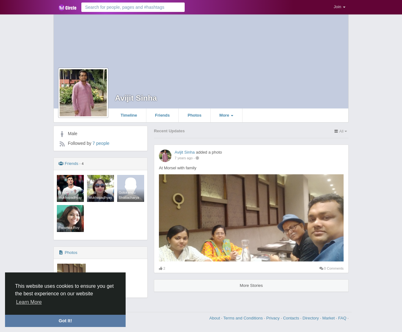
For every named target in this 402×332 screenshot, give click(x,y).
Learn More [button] (29, 302)
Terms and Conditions (243, 318)
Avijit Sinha (136, 98)
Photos (194, 115)
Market (329, 318)
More (227, 115)
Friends (162, 115)
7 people (101, 143)
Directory (311, 318)
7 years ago (184, 158)
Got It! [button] (65, 320)
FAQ (343, 318)
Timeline (129, 115)
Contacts (291, 318)
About (215, 318)
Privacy (273, 318)
